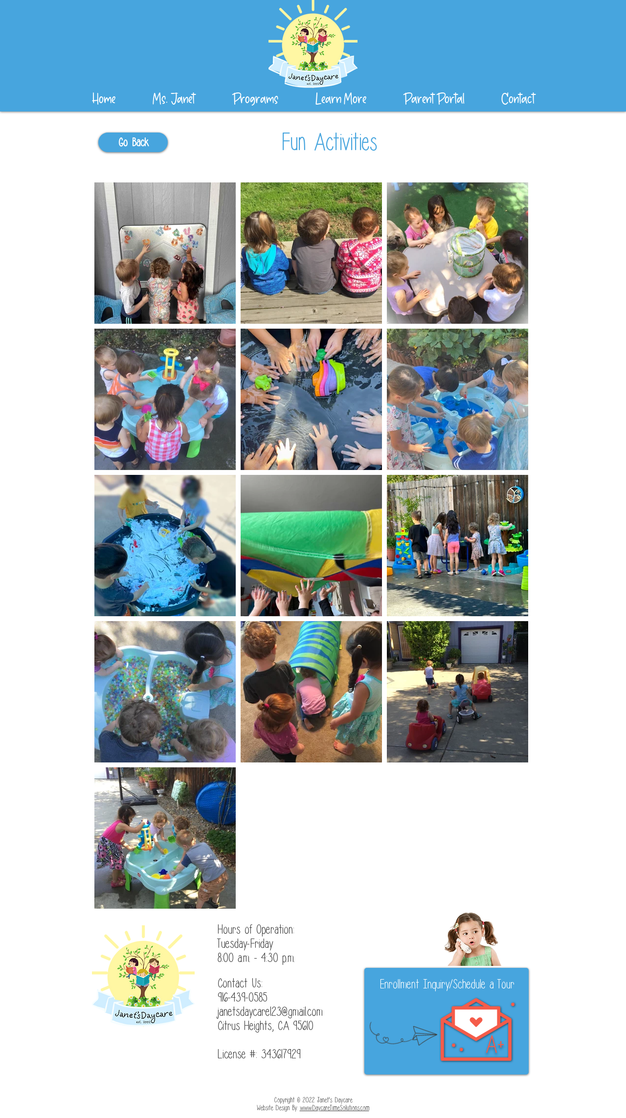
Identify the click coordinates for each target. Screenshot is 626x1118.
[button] (340, 99)
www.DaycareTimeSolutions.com (334, 1108)
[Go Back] (133, 142)
